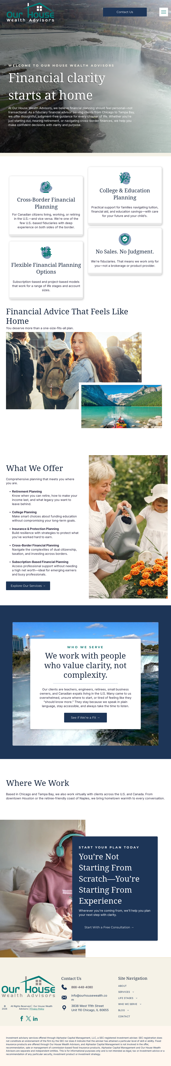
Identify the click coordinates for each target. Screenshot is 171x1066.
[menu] (163, 12)
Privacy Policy (37, 1008)
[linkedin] (35, 1019)
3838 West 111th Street (87, 1006)
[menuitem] (143, 986)
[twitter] (29, 1019)
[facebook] (22, 1019)
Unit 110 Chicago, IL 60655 (90, 1010)
